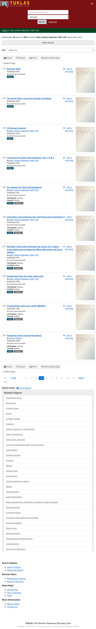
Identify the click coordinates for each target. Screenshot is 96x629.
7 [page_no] (51, 378)
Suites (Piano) (11, 476)
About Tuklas (13, 604)
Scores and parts (13, 533)
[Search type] (48, 17)
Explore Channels (15, 581)
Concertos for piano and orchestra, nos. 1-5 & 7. (31, 157)
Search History (14, 567)
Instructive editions (14, 523)
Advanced (53, 22)
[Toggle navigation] (92, 3)
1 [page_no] (20, 378)
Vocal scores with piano (15, 549)
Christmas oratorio (16, 128)
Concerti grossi (12, 408)
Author (5, 30)
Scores (8, 413)
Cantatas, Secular (13, 455)
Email (8, 57)
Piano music (11, 403)
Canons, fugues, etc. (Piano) (17, 481)
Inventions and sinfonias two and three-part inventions (35, 217)
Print (33, 57)
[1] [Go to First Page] (5, 378)
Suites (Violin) (11, 450)
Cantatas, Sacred (13, 419)
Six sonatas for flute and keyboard (24, 187)
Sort (4, 50)
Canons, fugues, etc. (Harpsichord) (20, 429)
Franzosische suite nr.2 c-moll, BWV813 (26, 305)
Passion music (12, 471)
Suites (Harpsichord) (14, 434)
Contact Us (12, 606)
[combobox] (48, 12)
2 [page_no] (25, 378)
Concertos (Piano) (13, 512)
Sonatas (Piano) (12, 544)
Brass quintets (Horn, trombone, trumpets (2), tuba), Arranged (32, 502)
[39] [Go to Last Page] (5, 382)
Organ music (11, 528)
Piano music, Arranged (15, 439)
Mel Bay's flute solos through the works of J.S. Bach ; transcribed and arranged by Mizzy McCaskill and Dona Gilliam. (34, 249)
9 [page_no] (61, 378)
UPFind (6, 3)
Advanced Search (15, 570)
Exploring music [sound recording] (24, 335)
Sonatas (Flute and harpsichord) (19, 538)
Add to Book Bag (50, 57)
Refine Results (48, 42)
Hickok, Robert (15, 338)
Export (20, 57)
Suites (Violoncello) (14, 497)
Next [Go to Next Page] (82, 378)
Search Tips (12, 589)
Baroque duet (14, 68)
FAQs (9, 595)
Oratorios (10, 424)
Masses (9, 465)
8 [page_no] (56, 378)
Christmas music (13, 507)
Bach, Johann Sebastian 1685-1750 (23, 131)
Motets (9, 486)
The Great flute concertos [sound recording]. (29, 98)
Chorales (9, 460)
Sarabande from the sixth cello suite (25, 276)
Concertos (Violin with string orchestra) (22, 518)
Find (42, 22)
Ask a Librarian (14, 592)
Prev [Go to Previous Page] (13, 378)
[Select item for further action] (3, 69)
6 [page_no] (46, 378)
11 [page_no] (74, 378)
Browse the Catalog (16, 578)
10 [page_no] (67, 378)
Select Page (9, 63)
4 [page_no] (36, 378)
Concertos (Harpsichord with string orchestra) (25, 445)
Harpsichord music (14, 398)
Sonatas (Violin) (12, 492)
